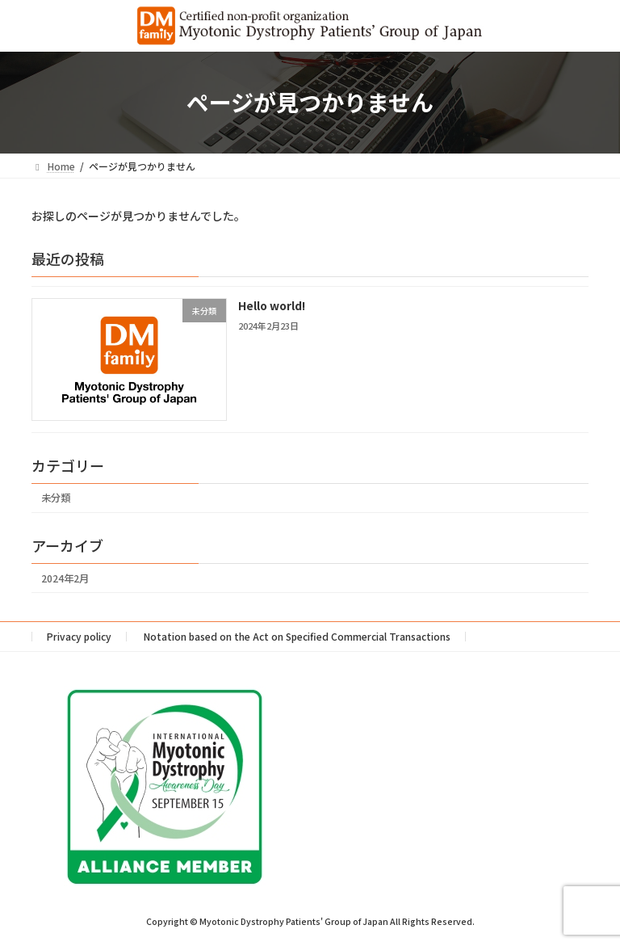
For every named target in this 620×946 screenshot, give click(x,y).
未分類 (55, 497)
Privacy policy (79, 636)
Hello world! (271, 305)
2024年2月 (65, 577)
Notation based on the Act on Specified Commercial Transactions (297, 636)
